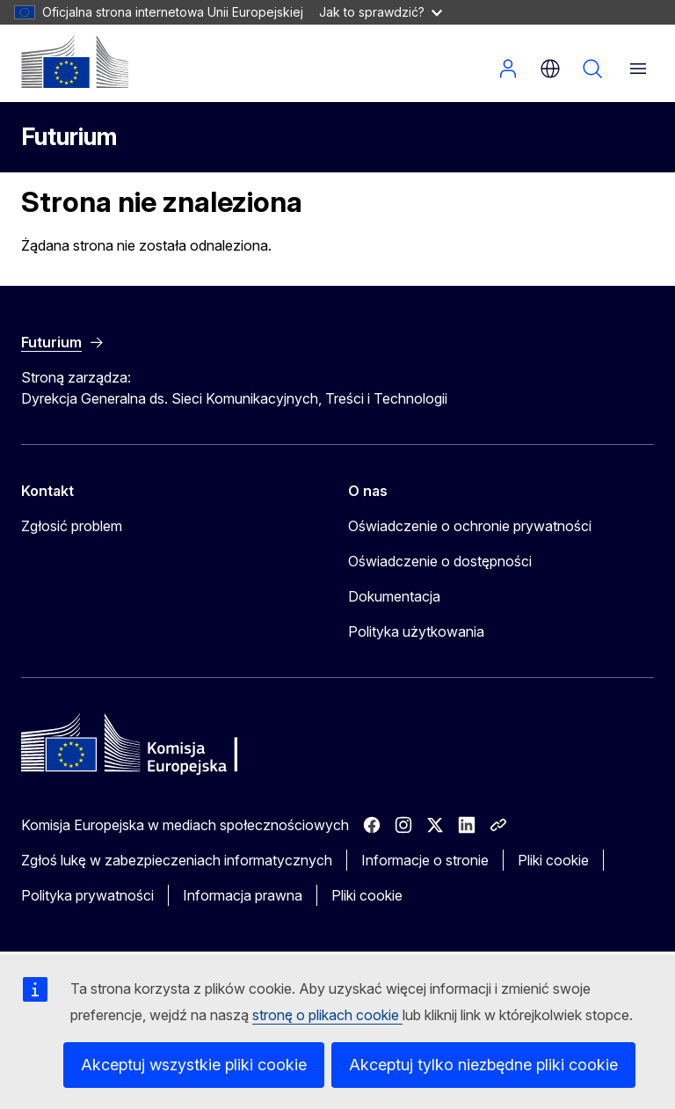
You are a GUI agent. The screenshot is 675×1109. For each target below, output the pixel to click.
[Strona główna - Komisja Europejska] (74, 61)
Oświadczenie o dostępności (440, 561)
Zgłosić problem (71, 526)
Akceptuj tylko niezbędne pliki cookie (483, 1064)
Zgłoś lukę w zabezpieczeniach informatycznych (176, 860)
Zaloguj (508, 68)
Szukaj (592, 68)
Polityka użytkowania (416, 631)
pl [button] (550, 68)
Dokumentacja (394, 596)
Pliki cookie (553, 860)
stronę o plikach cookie (327, 1015)
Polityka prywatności (87, 895)
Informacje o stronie (425, 860)
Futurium (69, 136)
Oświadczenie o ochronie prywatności (470, 526)
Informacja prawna (242, 895)
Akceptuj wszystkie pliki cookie (194, 1064)
